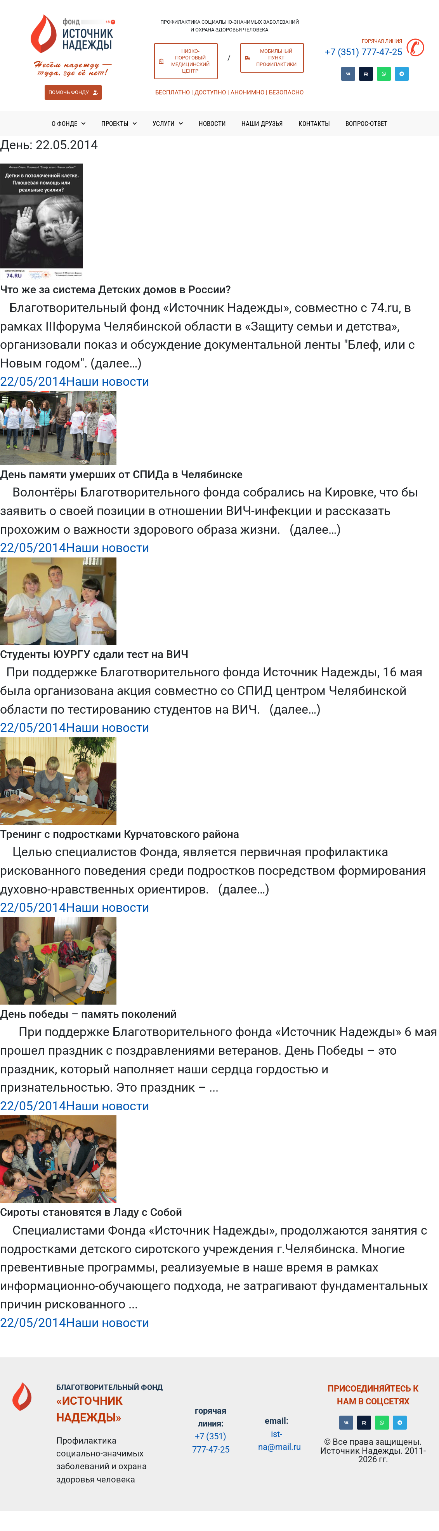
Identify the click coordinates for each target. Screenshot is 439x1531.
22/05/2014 (33, 381)
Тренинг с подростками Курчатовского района (119, 834)
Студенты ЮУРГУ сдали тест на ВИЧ (94, 654)
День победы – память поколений (88, 1014)
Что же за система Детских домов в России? (115, 289)
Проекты (119, 123)
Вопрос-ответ (366, 123)
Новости (212, 123)
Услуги (168, 123)
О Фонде (69, 123)
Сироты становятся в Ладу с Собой (91, 1212)
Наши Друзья (262, 123)
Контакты (314, 123)
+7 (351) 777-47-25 (363, 52)
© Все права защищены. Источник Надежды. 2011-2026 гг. (373, 1450)
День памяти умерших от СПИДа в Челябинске (121, 474)
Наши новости (107, 381)
